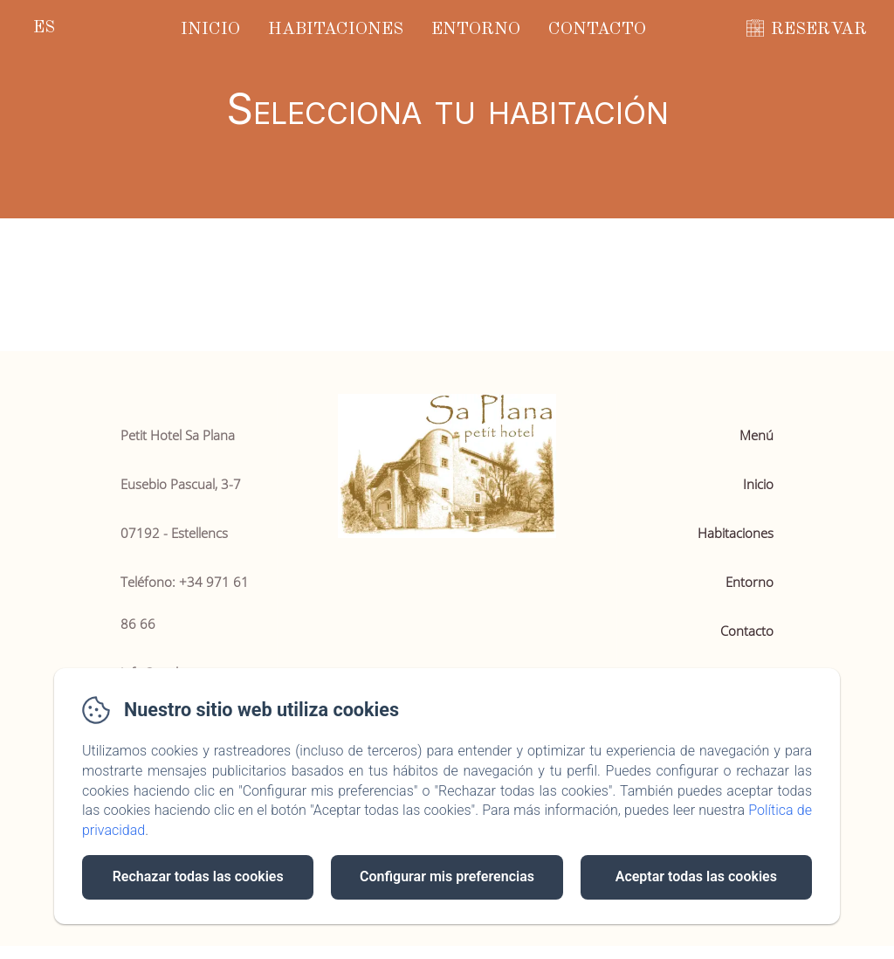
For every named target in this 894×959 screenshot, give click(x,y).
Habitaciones (335, 29)
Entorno (475, 29)
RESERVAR (819, 29)
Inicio (210, 29)
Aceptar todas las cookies (696, 876)
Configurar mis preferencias (447, 876)
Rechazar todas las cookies (198, 876)
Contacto (597, 29)
